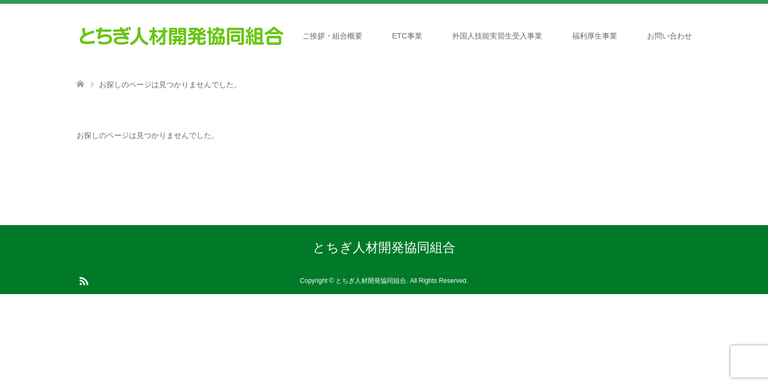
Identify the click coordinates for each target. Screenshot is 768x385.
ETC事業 (407, 36)
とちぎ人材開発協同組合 (384, 247)
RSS (83, 280)
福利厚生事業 (594, 36)
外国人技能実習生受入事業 (497, 36)
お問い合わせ (669, 36)
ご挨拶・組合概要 (332, 36)
